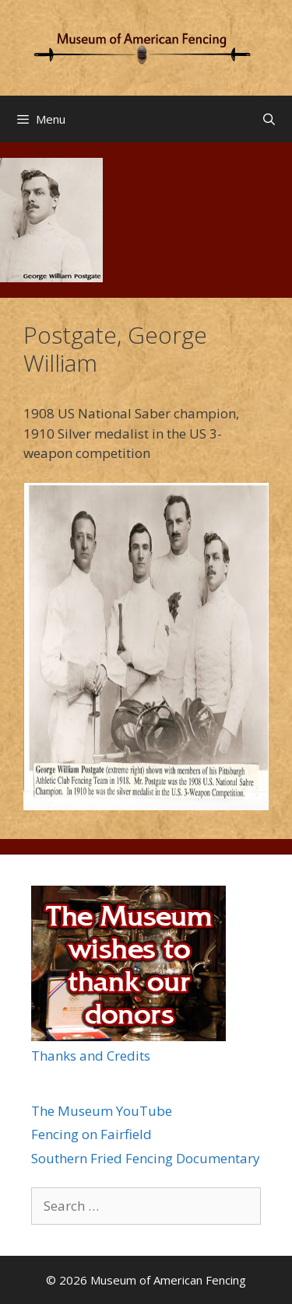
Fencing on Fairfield (91, 1134)
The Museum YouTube (101, 1111)
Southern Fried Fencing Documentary (145, 1158)
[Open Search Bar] (269, 119)
